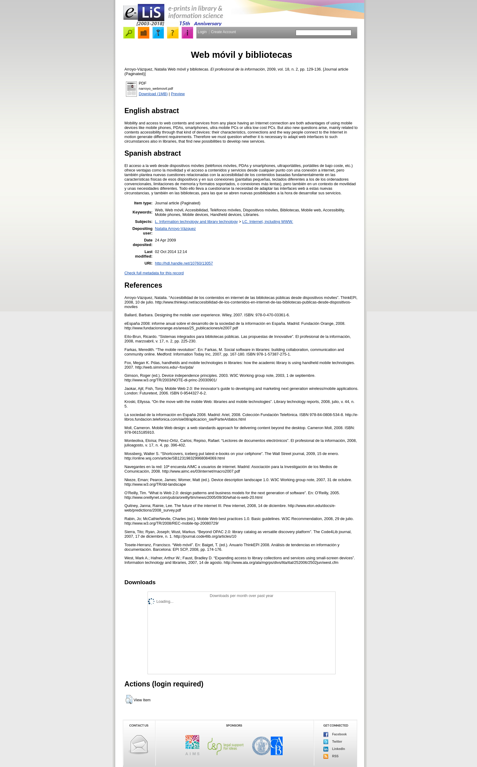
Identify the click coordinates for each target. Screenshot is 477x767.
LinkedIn (334, 749)
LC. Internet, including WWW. (267, 221)
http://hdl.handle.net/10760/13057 (184, 263)
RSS (331, 756)
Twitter (332, 741)
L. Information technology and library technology (196, 221)
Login (202, 32)
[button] (128, 699)
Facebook (335, 734)
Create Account (223, 32)
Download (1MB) (153, 94)
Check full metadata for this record (154, 273)
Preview (178, 94)
